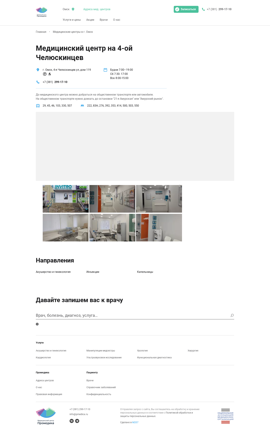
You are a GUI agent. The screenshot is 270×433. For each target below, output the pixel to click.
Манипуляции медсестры (100, 350)
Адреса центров (45, 380)
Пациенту (92, 372)
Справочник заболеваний (101, 387)
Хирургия (193, 350)
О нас (116, 19)
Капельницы (145, 271)
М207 (135, 422)
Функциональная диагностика (154, 357)
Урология (142, 350)
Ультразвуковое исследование (104, 357)
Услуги (40, 342)
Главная (41, 31)
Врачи (104, 19)
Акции (90, 19)
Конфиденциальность (98, 394)
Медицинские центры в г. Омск (73, 31)
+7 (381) (55, 82)
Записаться (185, 9)
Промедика (42, 372)
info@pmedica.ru (79, 414)
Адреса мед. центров (96, 9)
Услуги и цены (72, 19)
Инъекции (92, 271)
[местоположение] (68, 9)
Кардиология (43, 357)
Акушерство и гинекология (53, 271)
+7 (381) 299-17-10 (80, 409)
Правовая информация (49, 394)
